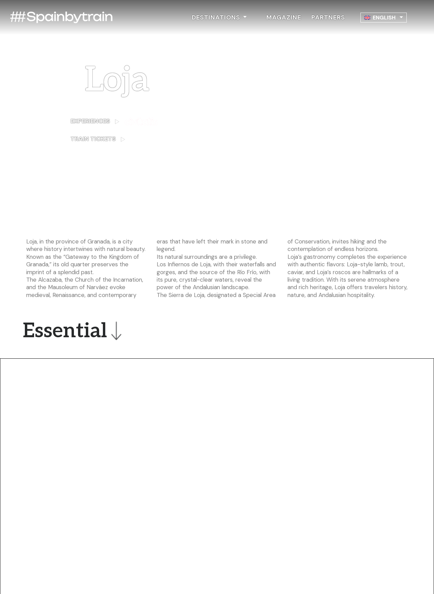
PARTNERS (328, 17)
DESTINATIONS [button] (217, 17)
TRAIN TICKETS (117, 139)
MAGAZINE (283, 17)
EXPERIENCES (114, 121)
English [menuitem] (384, 17)
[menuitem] (383, 18)
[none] (383, 18)
